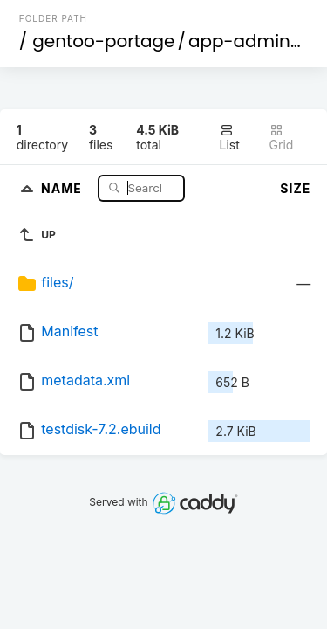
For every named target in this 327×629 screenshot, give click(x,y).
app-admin (239, 41)
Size (295, 188)
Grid (281, 137)
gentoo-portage (103, 41)
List (230, 137)
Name (63, 187)
